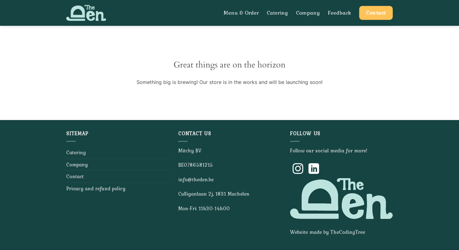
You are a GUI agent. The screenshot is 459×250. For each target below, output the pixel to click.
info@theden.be (196, 179)
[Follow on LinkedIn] (313, 169)
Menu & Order (241, 13)
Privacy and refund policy (95, 188)
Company (308, 13)
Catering (277, 13)
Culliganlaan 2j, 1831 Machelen (213, 193)
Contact (75, 176)
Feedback (339, 13)
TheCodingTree (347, 232)
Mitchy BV (189, 150)
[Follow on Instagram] (298, 169)
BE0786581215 (195, 165)
